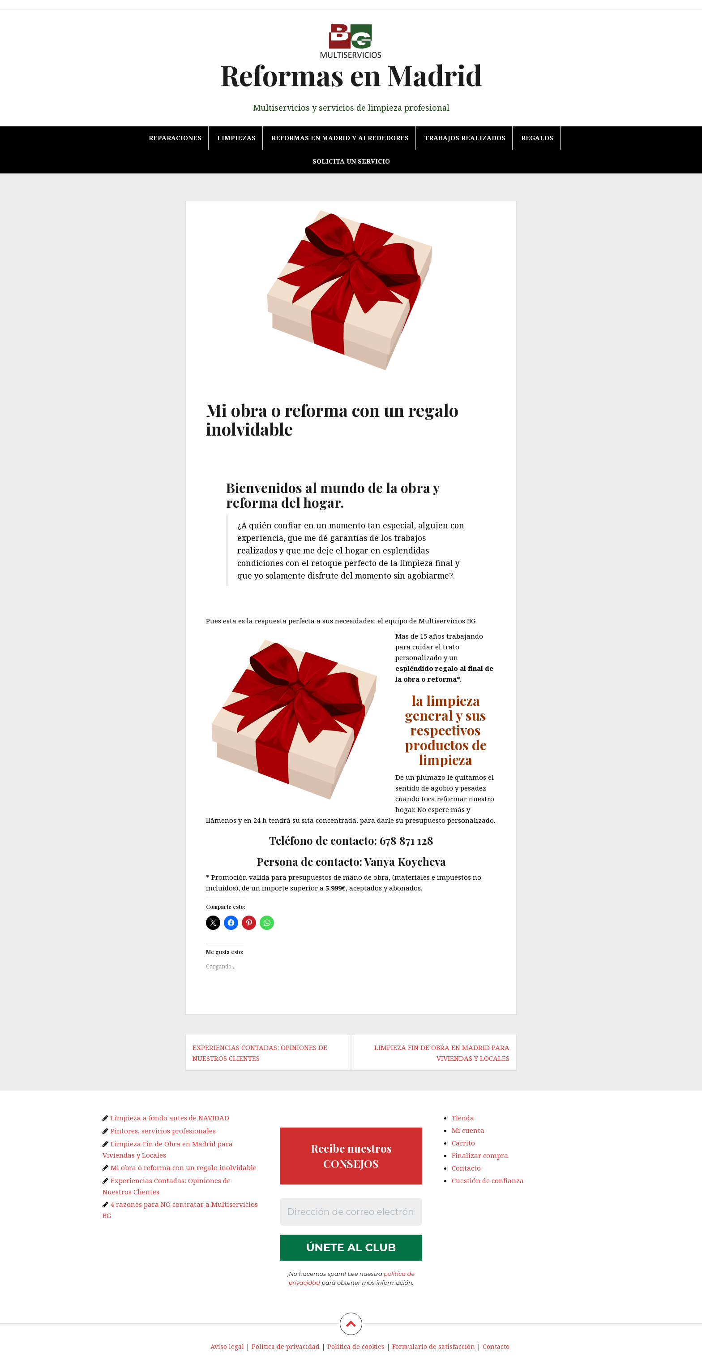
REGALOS (537, 138)
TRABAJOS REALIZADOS (464, 138)
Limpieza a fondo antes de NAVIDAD (170, 1117)
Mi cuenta (468, 1130)
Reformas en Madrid (351, 74)
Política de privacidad (286, 1346)
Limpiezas (236, 138)
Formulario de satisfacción (433, 1346)
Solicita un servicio (351, 161)
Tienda (463, 1117)
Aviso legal (227, 1346)
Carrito (463, 1142)
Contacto (466, 1167)
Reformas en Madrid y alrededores (340, 138)
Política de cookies (356, 1346)
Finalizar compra (480, 1155)
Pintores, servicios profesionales (163, 1130)
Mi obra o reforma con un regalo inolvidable (184, 1167)
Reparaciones (175, 138)
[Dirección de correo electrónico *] (351, 1212)
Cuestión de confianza (488, 1180)
